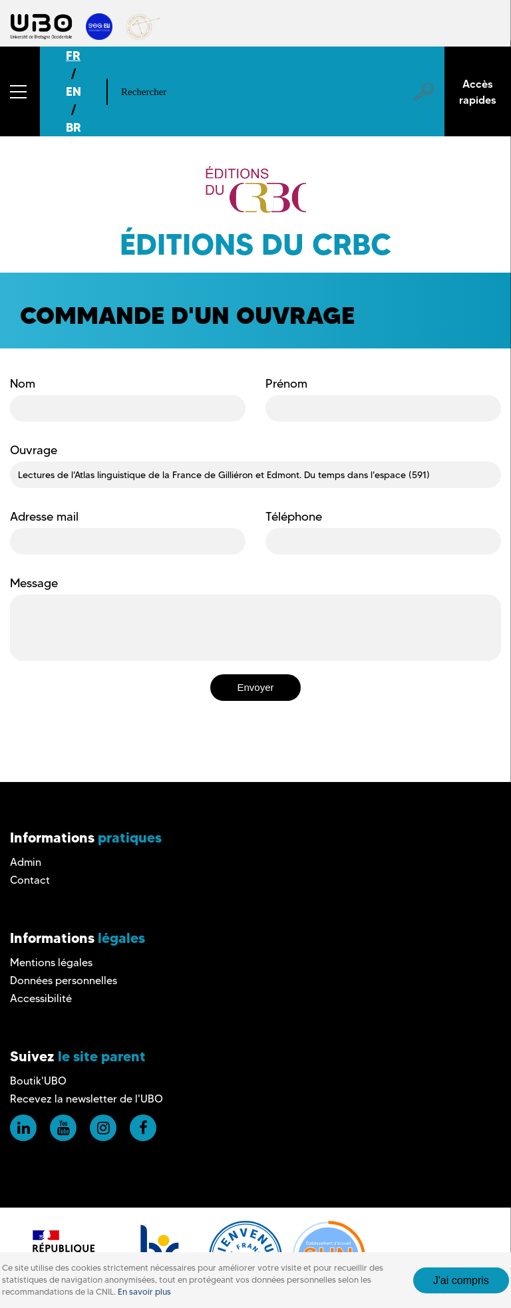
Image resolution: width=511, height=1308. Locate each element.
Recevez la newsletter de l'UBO (86, 1099)
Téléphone (293, 516)
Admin (25, 862)
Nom (22, 383)
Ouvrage (33, 450)
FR (73, 55)
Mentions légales (51, 962)
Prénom (286, 383)
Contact (30, 880)
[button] (20, 91)
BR (73, 127)
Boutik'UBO (38, 1081)
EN (73, 91)
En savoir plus (144, 1292)
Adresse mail (44, 516)
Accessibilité (41, 998)
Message (34, 583)
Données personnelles (63, 980)
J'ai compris (461, 1280)
